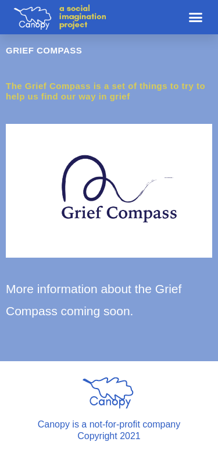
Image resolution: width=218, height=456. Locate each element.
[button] (196, 17)
